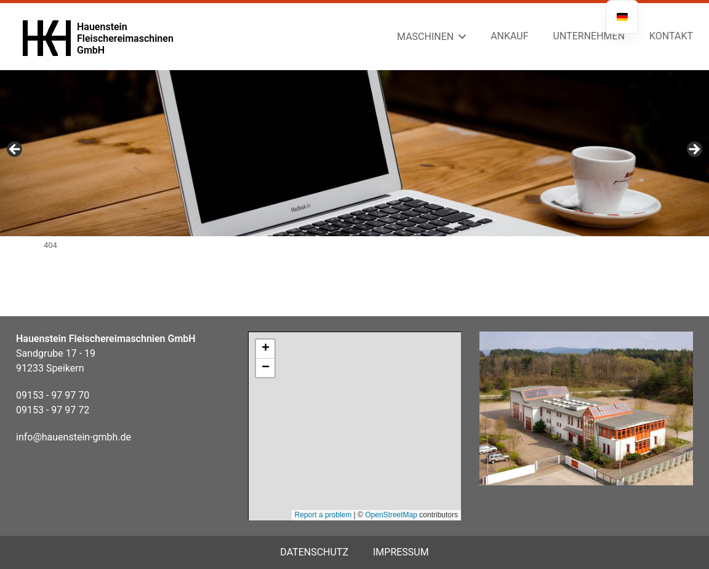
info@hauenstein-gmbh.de (73, 437)
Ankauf (509, 36)
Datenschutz (314, 552)
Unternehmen (589, 36)
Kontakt (671, 36)
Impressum (401, 552)
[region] (354, 153)
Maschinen (425, 36)
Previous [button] (15, 150)
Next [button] (693, 150)
